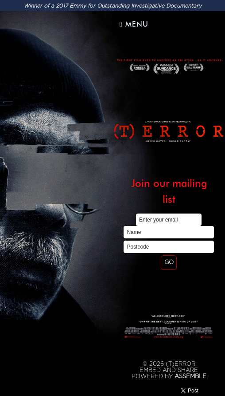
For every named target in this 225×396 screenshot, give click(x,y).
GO (169, 262)
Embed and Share (169, 370)
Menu (134, 24)
